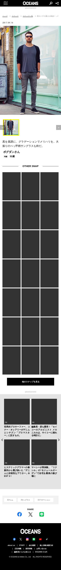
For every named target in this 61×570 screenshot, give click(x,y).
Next (59, 439)
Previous (2, 439)
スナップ (15, 16)
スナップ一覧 (28, 16)
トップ (4, 16)
